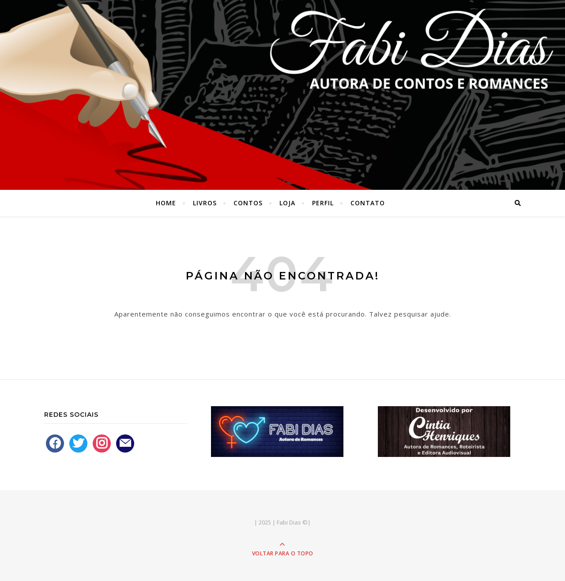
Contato (367, 203)
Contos (248, 203)
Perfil (323, 203)
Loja (287, 203)
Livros (205, 203)
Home (166, 203)
